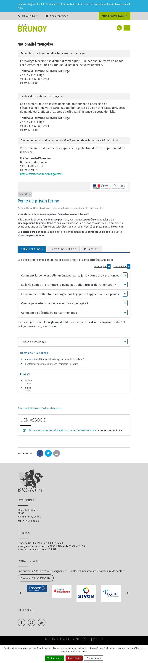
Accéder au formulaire (35, 577)
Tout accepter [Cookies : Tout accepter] (55, 658)
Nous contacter (56, 16)
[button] (74, 275)
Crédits (98, 639)
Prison (28, 380)
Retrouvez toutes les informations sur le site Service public (72, 430)
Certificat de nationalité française (42, 96)
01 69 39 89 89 (30, 16)
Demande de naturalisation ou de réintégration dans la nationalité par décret (70, 140)
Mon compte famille (114, 16)
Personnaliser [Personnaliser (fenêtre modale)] (94, 658)
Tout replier (102, 266)
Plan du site (81, 639)
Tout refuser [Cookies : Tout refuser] (74, 658)
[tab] (74, 53)
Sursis (28, 388)
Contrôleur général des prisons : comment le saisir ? (51, 364)
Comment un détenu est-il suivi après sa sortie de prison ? (54, 359)
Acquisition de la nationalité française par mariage (53, 53)
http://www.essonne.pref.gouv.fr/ (41, 174)
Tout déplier (122, 266)
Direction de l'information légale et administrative (41, 408)
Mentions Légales (57, 639)
